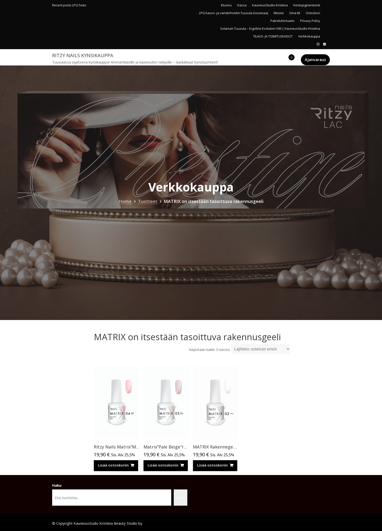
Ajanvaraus (315, 59)
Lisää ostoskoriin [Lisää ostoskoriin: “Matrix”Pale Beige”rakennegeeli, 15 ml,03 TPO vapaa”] (163, 465)
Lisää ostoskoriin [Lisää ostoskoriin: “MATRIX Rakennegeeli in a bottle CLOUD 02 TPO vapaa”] (212, 465)
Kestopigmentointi (306, 5)
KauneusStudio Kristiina (270, 5)
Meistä (279, 13)
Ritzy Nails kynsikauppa (82, 55)
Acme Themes (155, 523)
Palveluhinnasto (282, 20)
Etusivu (226, 5)
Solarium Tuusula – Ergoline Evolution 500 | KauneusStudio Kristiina (270, 28)
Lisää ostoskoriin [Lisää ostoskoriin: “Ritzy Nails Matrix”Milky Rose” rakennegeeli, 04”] (113, 465)
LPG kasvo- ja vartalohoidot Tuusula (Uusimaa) (233, 13)
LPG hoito (79, 5)
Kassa (242, 5)
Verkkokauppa (309, 36)
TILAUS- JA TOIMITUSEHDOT (273, 36)
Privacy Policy (310, 20)
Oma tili (294, 13)
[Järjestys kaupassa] (260, 349)
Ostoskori (313, 13)
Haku (56, 485)
